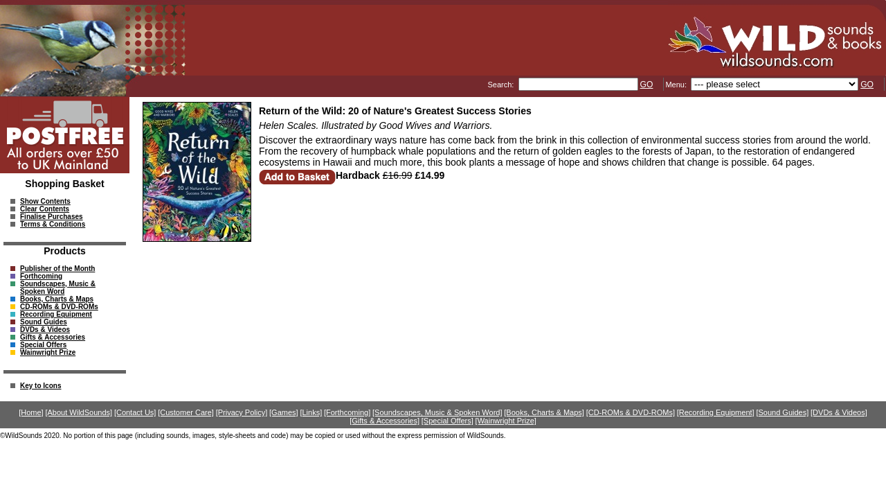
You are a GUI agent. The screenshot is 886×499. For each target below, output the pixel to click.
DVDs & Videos (45, 329)
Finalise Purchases (51, 216)
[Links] (311, 412)
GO (646, 84)
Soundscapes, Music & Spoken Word (58, 287)
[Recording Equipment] (715, 412)
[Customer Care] (186, 412)
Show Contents (45, 201)
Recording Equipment (56, 314)
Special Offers (43, 345)
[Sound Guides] (782, 412)
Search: (501, 84)
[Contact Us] (135, 412)
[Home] (31, 412)
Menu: (677, 84)
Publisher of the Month (57, 268)
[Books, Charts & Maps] (544, 412)
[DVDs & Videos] (839, 412)
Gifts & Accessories (52, 337)
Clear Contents (44, 209)
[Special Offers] (447, 421)
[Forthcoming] (347, 412)
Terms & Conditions (52, 224)
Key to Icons (40, 385)
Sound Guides (43, 322)
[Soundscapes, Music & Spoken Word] (437, 412)
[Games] (283, 412)
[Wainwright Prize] (506, 421)
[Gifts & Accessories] (384, 421)
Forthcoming (41, 276)
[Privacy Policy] (242, 412)
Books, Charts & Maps (56, 299)
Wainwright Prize (47, 352)
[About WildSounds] (78, 412)
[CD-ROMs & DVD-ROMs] (630, 412)
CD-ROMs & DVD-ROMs (59, 306)
